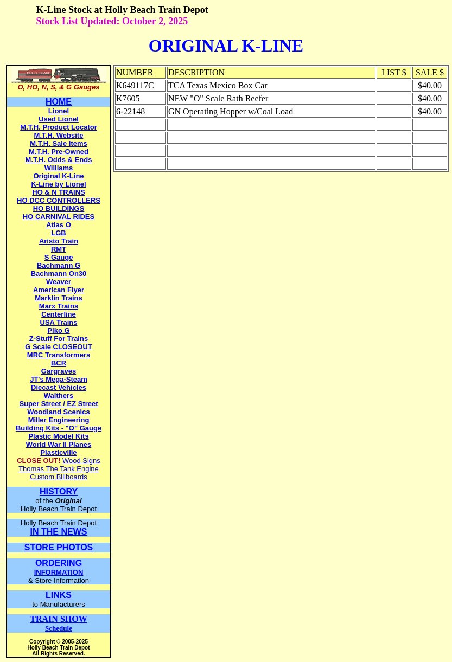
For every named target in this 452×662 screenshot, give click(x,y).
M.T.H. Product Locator (58, 127)
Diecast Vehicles (58, 387)
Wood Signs (81, 461)
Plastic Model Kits (58, 436)
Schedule (58, 623)
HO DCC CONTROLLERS (58, 200)
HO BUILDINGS (59, 208)
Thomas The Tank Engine (58, 469)
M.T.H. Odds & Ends (59, 160)
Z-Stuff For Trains (58, 339)
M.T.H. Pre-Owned (58, 151)
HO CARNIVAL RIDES (58, 217)
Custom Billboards (58, 477)
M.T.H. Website (59, 135)
